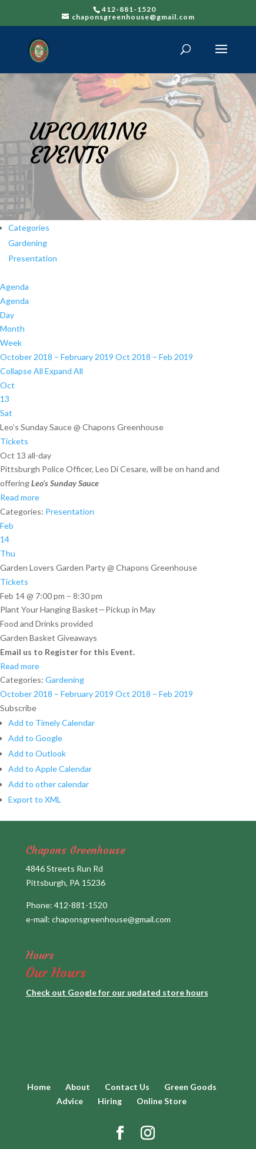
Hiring (110, 1101)
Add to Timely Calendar (51, 723)
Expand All (64, 371)
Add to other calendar (48, 784)
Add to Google (35, 738)
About (77, 1087)
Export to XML (34, 799)
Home (39, 1087)
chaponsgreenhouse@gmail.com (111, 919)
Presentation (32, 258)
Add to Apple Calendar (50, 769)
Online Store (162, 1101)
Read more (19, 497)
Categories (28, 227)
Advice (69, 1101)
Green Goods (190, 1087)
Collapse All (22, 371)
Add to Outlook (37, 753)
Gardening (27, 243)
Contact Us (127, 1087)
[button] (18, 708)
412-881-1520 (80, 905)
